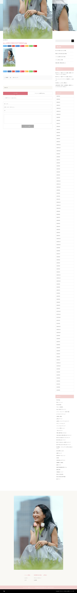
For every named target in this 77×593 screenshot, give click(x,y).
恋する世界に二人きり (60, 450)
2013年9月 (58, 387)
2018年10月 (58, 281)
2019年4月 (58, 262)
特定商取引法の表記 (38, 575)
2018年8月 (58, 287)
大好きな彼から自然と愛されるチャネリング (63, 435)
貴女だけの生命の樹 (59, 474)
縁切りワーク (58, 464)
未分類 (57, 457)
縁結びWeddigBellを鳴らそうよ (61, 467)
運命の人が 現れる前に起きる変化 (61, 53)
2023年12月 (58, 181)
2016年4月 (58, 350)
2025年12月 (58, 108)
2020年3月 (58, 229)
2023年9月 (58, 190)
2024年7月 (58, 159)
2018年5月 (58, 296)
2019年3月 (58, 265)
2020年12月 (58, 202)
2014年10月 (58, 365)
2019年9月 (58, 247)
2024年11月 (58, 147)
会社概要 (35, 580)
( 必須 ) (6, 103)
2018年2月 (58, 305)
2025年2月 (58, 138)
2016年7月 (58, 341)
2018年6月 (58, 293)
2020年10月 (58, 208)
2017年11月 (58, 314)
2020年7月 (58, 217)
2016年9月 (58, 335)
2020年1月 (58, 235)
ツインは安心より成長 (59, 59)
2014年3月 (58, 384)
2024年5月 (58, 165)
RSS (4, 591)
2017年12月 (58, 311)
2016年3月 (58, 353)
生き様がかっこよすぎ (59, 82)
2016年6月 (58, 344)
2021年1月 (58, 199)
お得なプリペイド (59, 418)
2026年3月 (58, 99)
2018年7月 (58, 290)
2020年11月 (58, 205)
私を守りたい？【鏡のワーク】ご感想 (61, 72)
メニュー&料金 (27, 575)
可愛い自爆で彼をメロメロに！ (61, 432)
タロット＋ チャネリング (60, 423)
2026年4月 (58, 96)
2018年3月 (58, 302)
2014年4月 (58, 381)
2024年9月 (58, 153)
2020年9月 (58, 211)
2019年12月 (58, 238)
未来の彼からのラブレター (60, 460)
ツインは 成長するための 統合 (60, 56)
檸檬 (64, 82)
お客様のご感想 (59, 416)
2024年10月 (58, 150)
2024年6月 (58, 162)
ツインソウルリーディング (60, 425)
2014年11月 (58, 362)
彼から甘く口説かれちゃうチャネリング (63, 437)
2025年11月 (58, 111)
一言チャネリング (59, 430)
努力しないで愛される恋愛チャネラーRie (67, 591)
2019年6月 (58, 256)
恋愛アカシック (59, 453)
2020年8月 (58, 214)
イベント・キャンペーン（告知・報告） (63, 411)
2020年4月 (58, 226)
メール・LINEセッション (60, 428)
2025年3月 (58, 135)
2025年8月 (58, 120)
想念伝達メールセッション (60, 455)
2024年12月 (58, 144)
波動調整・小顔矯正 (59, 462)
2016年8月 (58, 338)
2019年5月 (58, 259)
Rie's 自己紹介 (58, 404)
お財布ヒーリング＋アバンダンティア (62, 421)
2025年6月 (58, 126)
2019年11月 (58, 241)
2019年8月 (58, 250)
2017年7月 (58, 320)
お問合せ (45, 575)
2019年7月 (58, 253)
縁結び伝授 (58, 469)
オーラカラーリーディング (60, 414)
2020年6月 (58, 220)
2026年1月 (58, 105)
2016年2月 (58, 356)
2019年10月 (58, 244)
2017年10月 (58, 317)
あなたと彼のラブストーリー (61, 409)
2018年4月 (58, 299)
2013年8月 (58, 390)
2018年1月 (58, 308)
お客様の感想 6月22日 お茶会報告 (61, 85)
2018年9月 (58, 284)
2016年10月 (58, 332)
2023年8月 (58, 193)
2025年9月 (58, 117)
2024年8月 (58, 156)
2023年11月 (58, 184)
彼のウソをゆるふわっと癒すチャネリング (63, 442)
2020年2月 (58, 232)
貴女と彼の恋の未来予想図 (60, 476)
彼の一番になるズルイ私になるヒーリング (63, 444)
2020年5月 (58, 223)
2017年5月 (58, 323)
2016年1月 (58, 359)
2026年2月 (58, 102)
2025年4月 (58, 132)
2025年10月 (58, 114)
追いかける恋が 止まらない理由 (60, 50)
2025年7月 (58, 123)
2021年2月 (58, 196)
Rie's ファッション (59, 402)
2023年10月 (58, 187)
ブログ (25, 580)
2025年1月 (58, 141)
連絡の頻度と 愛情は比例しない (60, 62)
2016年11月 (58, 329)
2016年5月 (58, 347)
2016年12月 (58, 326)
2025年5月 (58, 129)
